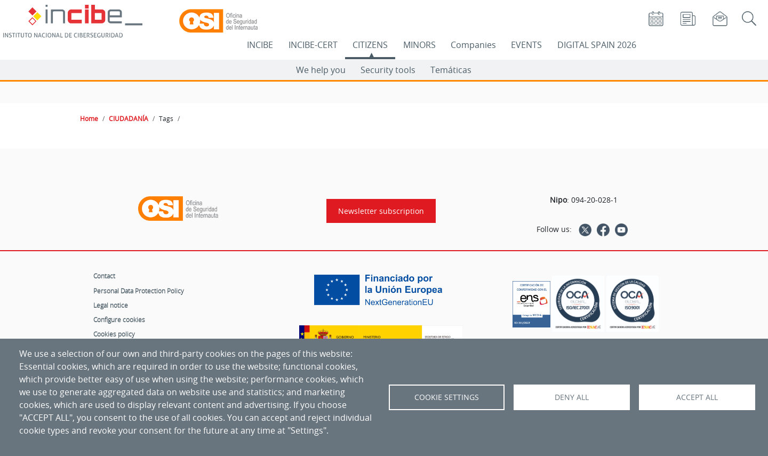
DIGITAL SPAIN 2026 (596, 45)
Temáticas (450, 70)
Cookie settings (446, 397)
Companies (473, 45)
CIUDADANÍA (128, 118)
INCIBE (260, 45)
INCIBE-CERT (313, 45)
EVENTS (526, 45)
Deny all (572, 397)
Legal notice (110, 305)
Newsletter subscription (381, 211)
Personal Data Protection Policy (138, 290)
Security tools (388, 70)
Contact (104, 275)
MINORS (419, 45)
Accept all (697, 397)
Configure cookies (119, 319)
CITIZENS (370, 45)
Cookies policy (114, 334)
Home (89, 118)
